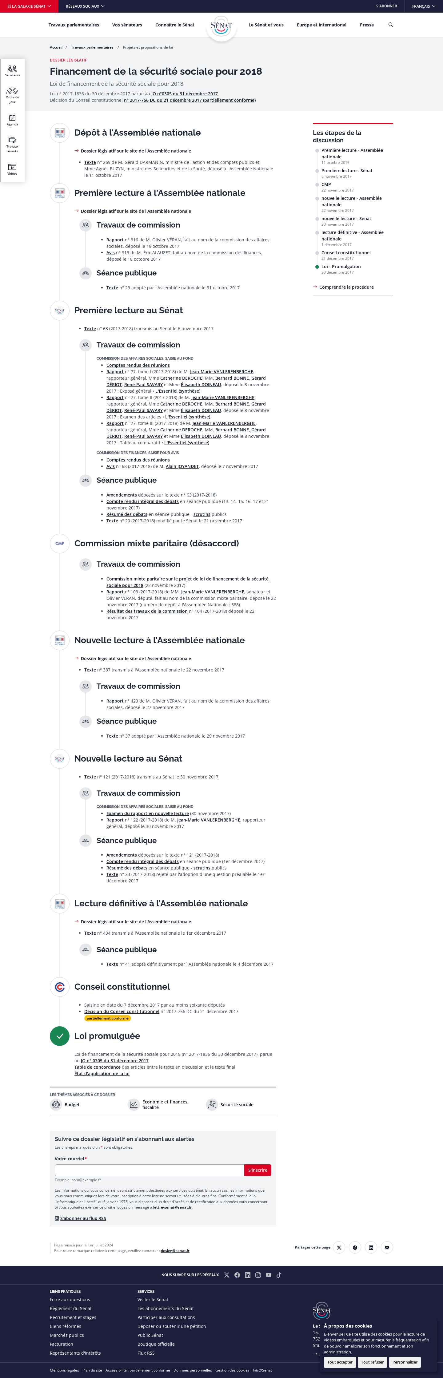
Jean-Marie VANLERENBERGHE (221, 371)
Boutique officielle (156, 1344)
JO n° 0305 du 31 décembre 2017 (115, 1060)
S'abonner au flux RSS (83, 1218)
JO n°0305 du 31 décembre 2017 (184, 94)
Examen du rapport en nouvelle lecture (147, 813)
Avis (110, 252)
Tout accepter (340, 1362)
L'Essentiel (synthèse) (177, 391)
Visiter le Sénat (153, 1299)
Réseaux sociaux (83, 6)
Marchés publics (67, 1335)
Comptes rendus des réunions (138, 365)
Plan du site (92, 1370)
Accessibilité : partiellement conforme (138, 1370)
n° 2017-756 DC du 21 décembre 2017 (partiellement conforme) (190, 100)
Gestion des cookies (232, 1370)
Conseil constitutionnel (346, 252)
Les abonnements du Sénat (166, 1308)
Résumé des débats (126, 514)
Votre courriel (69, 1159)
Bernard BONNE (232, 378)
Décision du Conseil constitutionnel (121, 1011)
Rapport (115, 240)
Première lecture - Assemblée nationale (352, 153)
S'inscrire (257, 1170)
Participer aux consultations (166, 1317)
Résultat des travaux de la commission (147, 611)
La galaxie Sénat (26, 6)
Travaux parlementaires (74, 25)
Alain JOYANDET (182, 466)
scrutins (202, 514)
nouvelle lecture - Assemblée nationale (351, 201)
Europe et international (321, 25)
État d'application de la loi (102, 1073)
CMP (326, 184)
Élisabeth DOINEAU (201, 384)
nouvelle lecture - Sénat (346, 218)
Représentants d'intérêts (75, 1353)
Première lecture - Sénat (347, 170)
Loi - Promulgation (341, 266)
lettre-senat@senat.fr (172, 1207)
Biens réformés (65, 1326)
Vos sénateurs (127, 25)
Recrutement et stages (73, 1317)
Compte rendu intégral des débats (142, 501)
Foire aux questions (70, 1299)
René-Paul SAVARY (143, 384)
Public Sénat (150, 1335)
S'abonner (386, 6)
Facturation (61, 1344)
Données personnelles (193, 1370)
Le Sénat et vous (266, 25)
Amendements (121, 495)
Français (427, 4)
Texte (90, 162)
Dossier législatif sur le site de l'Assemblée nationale (136, 151)
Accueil (56, 47)
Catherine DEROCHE (181, 378)
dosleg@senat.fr (175, 1250)
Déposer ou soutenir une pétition (172, 1326)
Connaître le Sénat (174, 25)
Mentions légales (64, 1370)
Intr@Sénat (262, 1370)
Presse (367, 25)
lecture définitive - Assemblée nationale (352, 235)
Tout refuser (372, 1362)
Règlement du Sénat (71, 1308)
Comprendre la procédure (346, 287)
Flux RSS (146, 1353)
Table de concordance (97, 1067)
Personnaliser (405, 1362)
